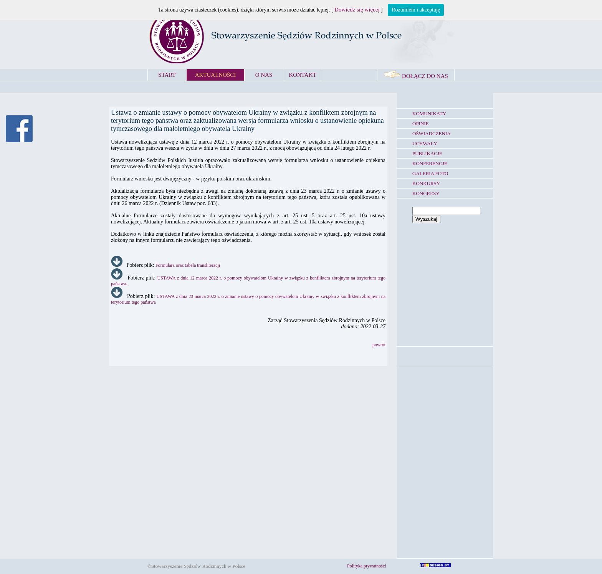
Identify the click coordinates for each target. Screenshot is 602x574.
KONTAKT (302, 75)
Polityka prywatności (366, 566)
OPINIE (420, 123)
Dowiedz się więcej (356, 10)
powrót (378, 344)
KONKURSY (426, 183)
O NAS (264, 75)
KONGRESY (426, 193)
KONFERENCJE (429, 163)
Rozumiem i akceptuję (416, 10)
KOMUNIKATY (429, 113)
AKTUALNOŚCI (215, 75)
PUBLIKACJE (427, 153)
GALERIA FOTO (430, 173)
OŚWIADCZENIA (431, 133)
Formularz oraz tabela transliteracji (187, 265)
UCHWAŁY (424, 143)
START (166, 75)
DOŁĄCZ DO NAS (416, 76)
